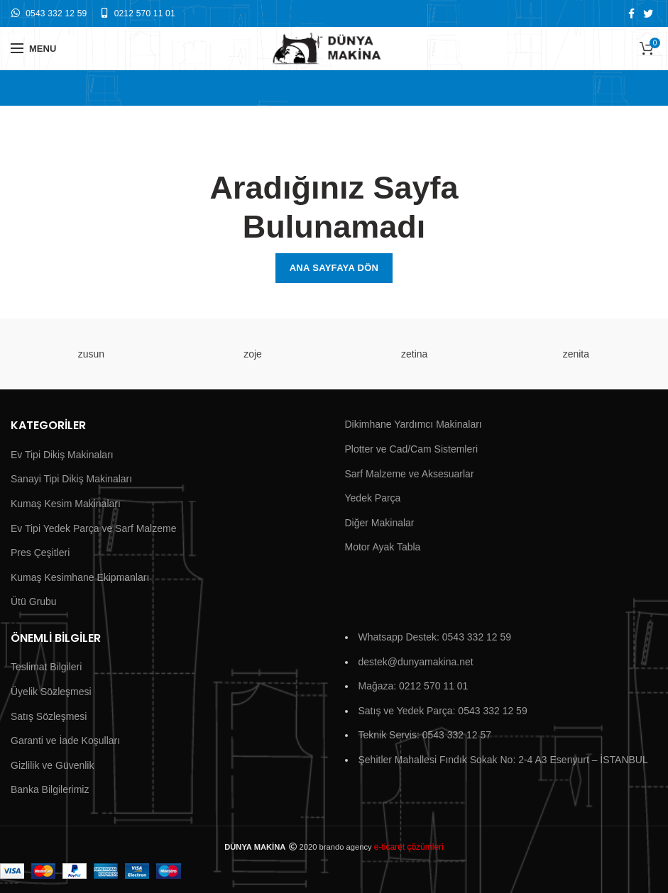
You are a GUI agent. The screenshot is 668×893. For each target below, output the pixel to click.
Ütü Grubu (34, 601)
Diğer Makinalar (380, 522)
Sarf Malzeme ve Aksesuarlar (409, 473)
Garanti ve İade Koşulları (65, 740)
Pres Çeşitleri (40, 552)
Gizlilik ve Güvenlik (52, 765)
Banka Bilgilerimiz (50, 789)
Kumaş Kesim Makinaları (66, 503)
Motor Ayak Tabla (383, 547)
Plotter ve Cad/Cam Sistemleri (411, 449)
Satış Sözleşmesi (49, 716)
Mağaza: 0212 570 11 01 (413, 686)
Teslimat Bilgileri (46, 666)
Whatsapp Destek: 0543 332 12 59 (435, 637)
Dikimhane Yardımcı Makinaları (413, 424)
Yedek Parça (373, 498)
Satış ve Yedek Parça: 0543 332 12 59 (442, 710)
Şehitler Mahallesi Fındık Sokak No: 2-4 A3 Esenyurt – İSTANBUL (503, 759)
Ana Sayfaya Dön (334, 267)
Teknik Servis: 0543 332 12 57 (425, 735)
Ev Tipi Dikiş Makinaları (62, 454)
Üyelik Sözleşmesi (51, 691)
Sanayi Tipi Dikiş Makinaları (71, 478)
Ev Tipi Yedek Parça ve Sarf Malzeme (93, 528)
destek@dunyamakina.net (415, 661)
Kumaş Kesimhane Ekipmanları (80, 577)
